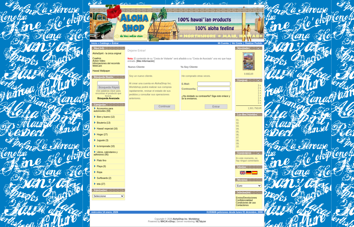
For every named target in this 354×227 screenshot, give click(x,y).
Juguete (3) (101, 140)
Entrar (115, 43)
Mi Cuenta (223, 43)
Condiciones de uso (246, 202)
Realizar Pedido (253, 43)
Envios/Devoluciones (246, 198)
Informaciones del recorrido (106, 63)
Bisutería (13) (102, 123)
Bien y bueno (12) (104, 117)
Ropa (98, 172)
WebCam (97, 66)
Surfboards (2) (102, 178)
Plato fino (100, 160)
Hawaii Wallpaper (101, 71)
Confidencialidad (244, 200)
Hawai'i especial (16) (106, 128)
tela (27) (99, 184)
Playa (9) (100, 166)
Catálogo (104, 43)
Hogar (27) (101, 134)
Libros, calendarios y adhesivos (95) (106, 153)
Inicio (94, 43)
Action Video (99, 61)
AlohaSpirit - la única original (107, 53)
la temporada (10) (104, 146)
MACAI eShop (168, 221)
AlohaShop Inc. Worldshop (186, 219)
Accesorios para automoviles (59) (103, 109)
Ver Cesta (237, 43)
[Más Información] (145, 61)
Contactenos (242, 205)
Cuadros (97, 58)
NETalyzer (201, 221)
